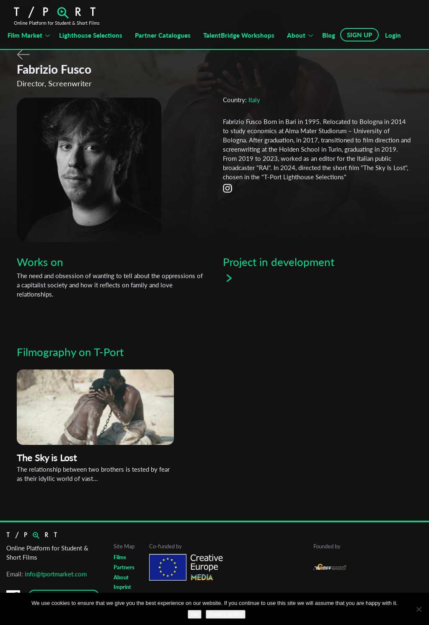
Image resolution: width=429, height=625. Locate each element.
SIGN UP (359, 35)
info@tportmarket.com (56, 574)
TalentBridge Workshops (238, 35)
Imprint (122, 587)
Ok (194, 614)
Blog (328, 35)
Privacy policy (225, 614)
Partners (124, 567)
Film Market (25, 35)
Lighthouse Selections (90, 35)
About (296, 35)
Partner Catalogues (163, 35)
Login (393, 35)
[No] (418, 609)
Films (120, 557)
